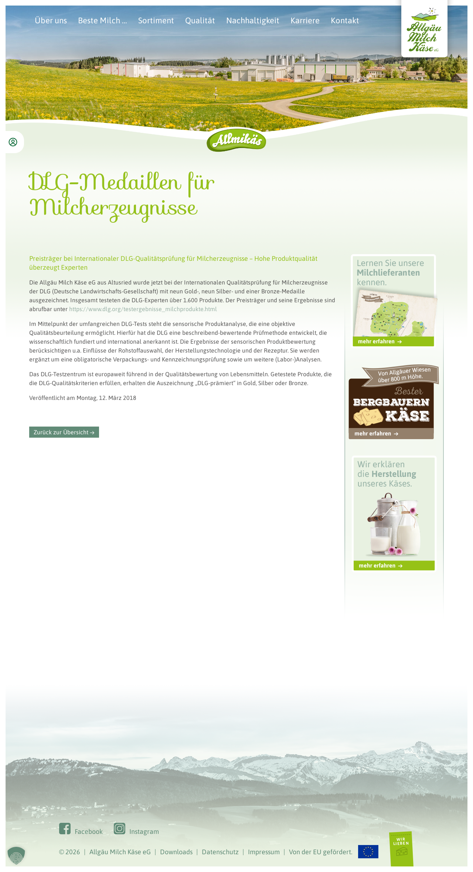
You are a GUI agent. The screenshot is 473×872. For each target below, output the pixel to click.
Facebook (89, 831)
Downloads (176, 852)
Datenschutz (220, 852)
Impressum (264, 852)
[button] (16, 855)
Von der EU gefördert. (333, 852)
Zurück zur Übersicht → (64, 432)
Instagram (144, 831)
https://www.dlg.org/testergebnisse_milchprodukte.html (143, 309)
